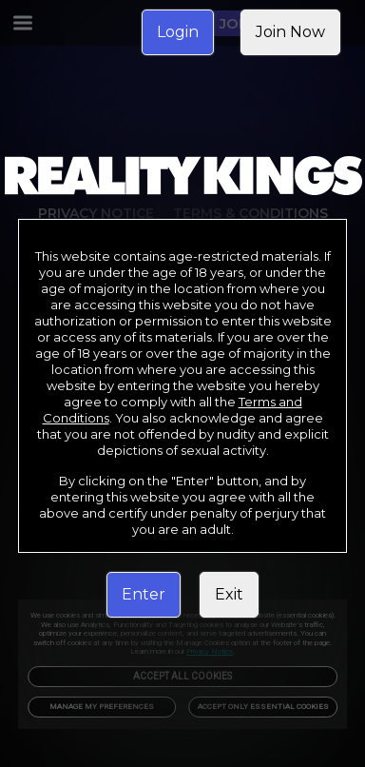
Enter (143, 594)
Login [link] (178, 32)
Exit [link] (229, 594)
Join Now (290, 32)
